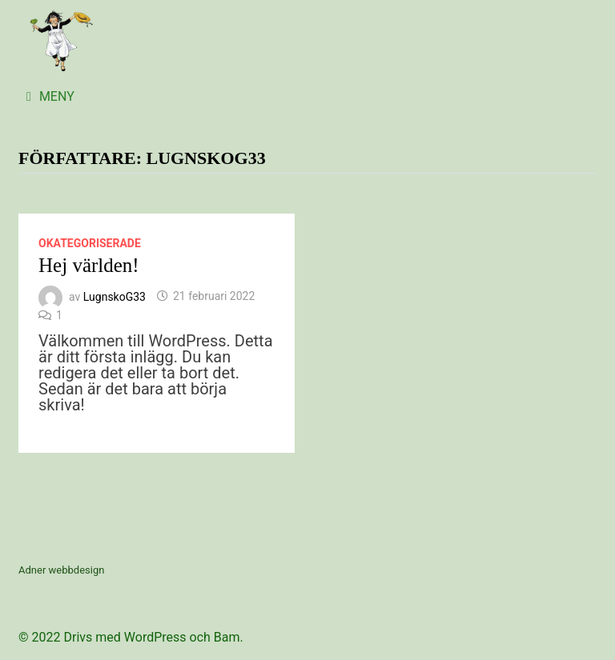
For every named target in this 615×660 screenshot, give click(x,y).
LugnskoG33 (114, 296)
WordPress (155, 637)
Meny (50, 96)
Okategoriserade (89, 243)
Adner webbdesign (61, 570)
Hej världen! (88, 265)
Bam (227, 637)
